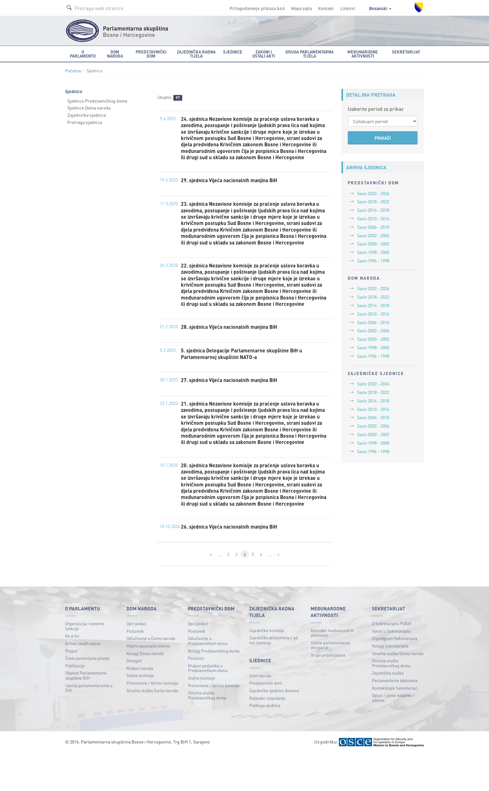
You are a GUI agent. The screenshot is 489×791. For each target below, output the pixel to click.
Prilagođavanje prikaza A (257, 8)
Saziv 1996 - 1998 (373, 260)
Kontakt (326, 8)
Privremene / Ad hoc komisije (152, 720)
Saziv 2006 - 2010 (373, 227)
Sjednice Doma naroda (88, 107)
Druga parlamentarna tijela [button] (309, 54)
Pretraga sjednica (84, 122)
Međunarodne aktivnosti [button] (362, 54)
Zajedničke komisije (266, 668)
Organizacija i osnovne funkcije (84, 664)
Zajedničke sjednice (86, 115)
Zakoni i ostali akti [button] (263, 54)
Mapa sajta (301, 8)
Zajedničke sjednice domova (274, 728)
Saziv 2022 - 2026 (373, 193)
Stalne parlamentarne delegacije (330, 683)
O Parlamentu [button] (83, 54)
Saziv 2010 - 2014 (373, 218)
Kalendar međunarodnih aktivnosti (332, 670)
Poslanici (196, 695)
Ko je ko (72, 673)
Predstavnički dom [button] (151, 54)
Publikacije (75, 703)
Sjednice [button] (232, 51)
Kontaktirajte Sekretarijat (394, 725)
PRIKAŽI (382, 138)
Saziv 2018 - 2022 (373, 201)
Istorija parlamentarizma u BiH (88, 726)
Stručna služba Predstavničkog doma (207, 733)
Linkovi (347, 8)
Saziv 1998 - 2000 (373, 252)
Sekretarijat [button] (406, 51)
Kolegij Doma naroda (145, 691)
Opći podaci (136, 661)
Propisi (71, 688)
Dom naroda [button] (115, 54)
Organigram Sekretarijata (394, 676)
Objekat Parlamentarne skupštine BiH (86, 713)
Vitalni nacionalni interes (148, 683)
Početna (73, 70)
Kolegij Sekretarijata (390, 683)
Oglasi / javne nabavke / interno (393, 735)
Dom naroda (260, 713)
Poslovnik (135, 668)
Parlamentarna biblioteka (395, 718)
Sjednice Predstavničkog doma (97, 101)
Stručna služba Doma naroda (152, 728)
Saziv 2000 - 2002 (373, 243)
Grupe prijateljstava (328, 692)
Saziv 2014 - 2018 (373, 210)
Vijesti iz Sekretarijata (391, 668)
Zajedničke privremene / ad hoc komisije (273, 678)
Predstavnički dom (265, 721)
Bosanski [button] (380, 8)
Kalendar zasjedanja (267, 735)
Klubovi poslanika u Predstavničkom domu (208, 706)
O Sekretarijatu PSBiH (391, 661)
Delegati (134, 698)
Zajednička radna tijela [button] (196, 54)
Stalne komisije (140, 713)
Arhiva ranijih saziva (82, 681)
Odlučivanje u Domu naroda (150, 676)
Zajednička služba (388, 711)
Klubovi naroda (139, 706)
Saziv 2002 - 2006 (373, 235)
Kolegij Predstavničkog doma (213, 688)
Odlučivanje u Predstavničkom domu (208, 679)
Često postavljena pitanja (87, 695)
